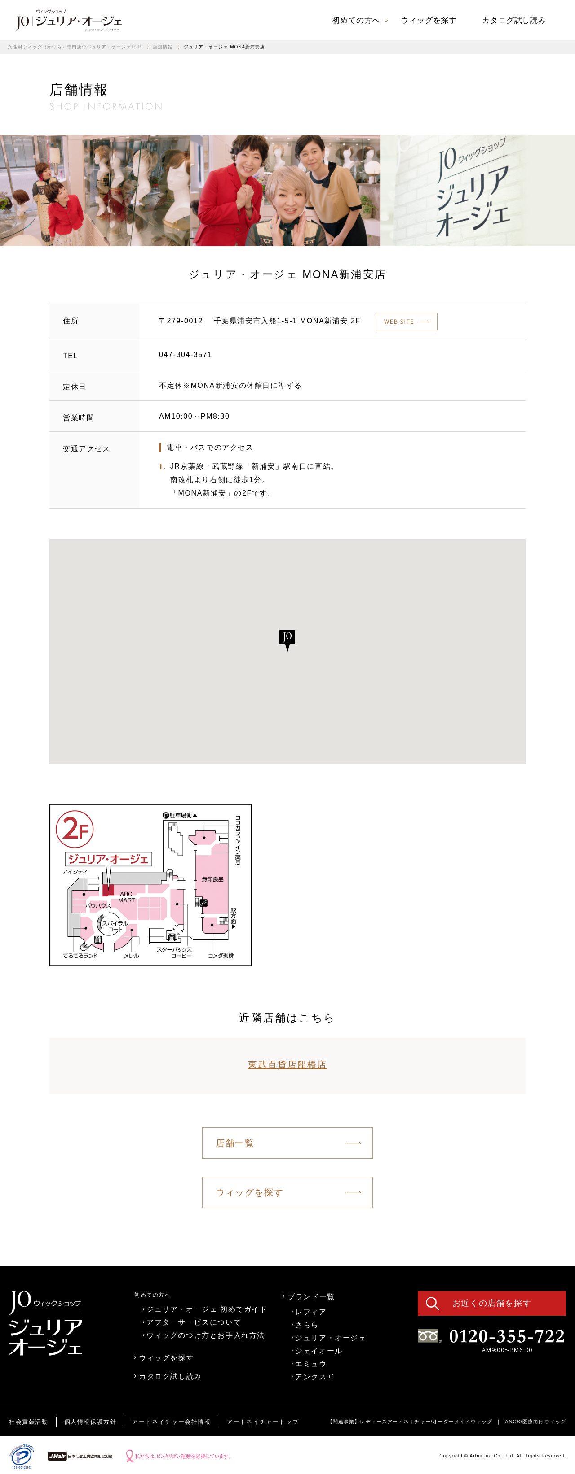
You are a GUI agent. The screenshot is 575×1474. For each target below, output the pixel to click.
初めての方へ (152, 1295)
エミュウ (311, 1364)
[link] (69, 19)
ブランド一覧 (311, 1296)
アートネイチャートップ (263, 1421)
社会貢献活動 (29, 1421)
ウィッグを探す (249, 1192)
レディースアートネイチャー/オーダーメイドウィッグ (426, 1421)
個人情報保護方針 (90, 1421)
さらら (307, 1325)
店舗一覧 (235, 1143)
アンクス (314, 1377)
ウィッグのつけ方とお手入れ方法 (205, 1335)
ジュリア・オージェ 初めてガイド (207, 1309)
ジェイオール (319, 1351)
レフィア (311, 1312)
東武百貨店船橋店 (287, 1065)
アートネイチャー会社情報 (171, 1421)
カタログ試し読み (170, 1376)
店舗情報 (162, 46)
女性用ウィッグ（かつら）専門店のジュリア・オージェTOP (75, 46)
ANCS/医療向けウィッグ (535, 1421)
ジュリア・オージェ (330, 1338)
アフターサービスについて (193, 1322)
